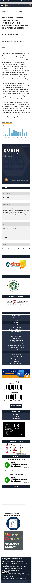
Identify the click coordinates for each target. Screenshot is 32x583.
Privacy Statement (16, 361)
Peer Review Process (16, 327)
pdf (5, 187)
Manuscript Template (16, 363)
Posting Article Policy (16, 336)
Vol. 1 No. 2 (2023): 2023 (19, 11)
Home (3, 11)
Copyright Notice (16, 359)
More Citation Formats (11, 217)
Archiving (16, 334)
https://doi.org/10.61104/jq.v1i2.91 (14, 41)
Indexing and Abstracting (16, 350)
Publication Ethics (16, 338)
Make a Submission (16, 405)
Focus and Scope (16, 325)
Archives (9, 11)
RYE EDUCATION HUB (21, 578)
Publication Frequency (16, 329)
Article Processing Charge (16, 347)
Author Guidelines (16, 354)
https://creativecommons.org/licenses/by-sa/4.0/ (16, 249)
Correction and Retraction (16, 345)
